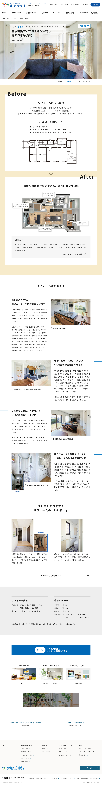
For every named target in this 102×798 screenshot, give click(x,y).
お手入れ (44, 13)
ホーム (4, 13)
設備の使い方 (31, 13)
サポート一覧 (16, 13)
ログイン (86, 4)
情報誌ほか (70, 13)
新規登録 (95, 5)
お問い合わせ (64, 4)
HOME (4, 757)
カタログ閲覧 (75, 4)
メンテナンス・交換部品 (89, 13)
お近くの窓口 (54, 4)
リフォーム (57, 13)
